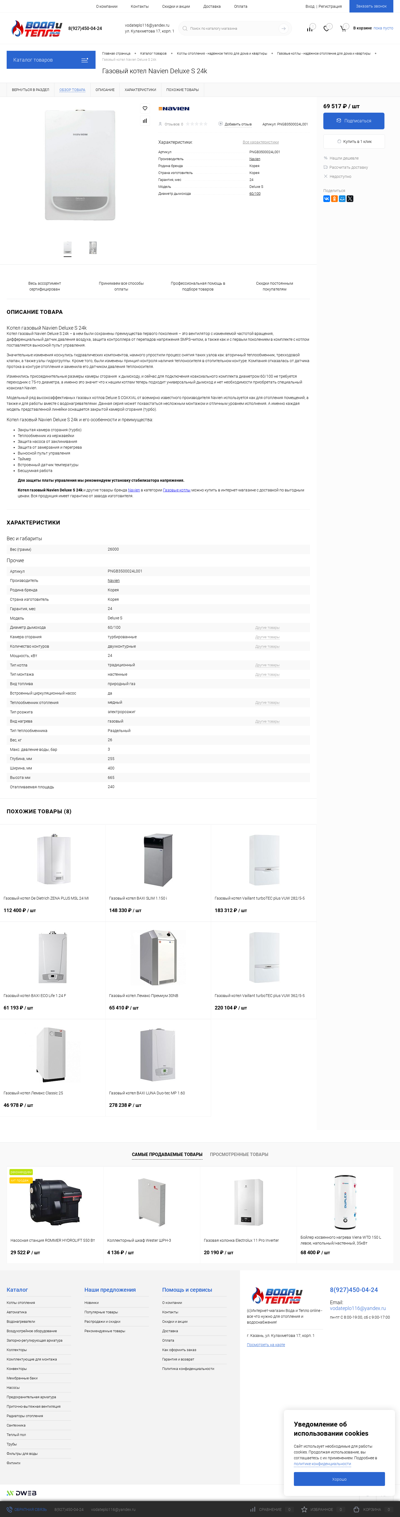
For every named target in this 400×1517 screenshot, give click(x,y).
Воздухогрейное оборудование (32, 1331)
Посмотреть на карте (266, 1345)
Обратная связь (27, 1509)
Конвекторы (17, 1369)
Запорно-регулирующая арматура (34, 1341)
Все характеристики (261, 142)
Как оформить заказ (179, 1350)
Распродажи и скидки (102, 1322)
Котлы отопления (21, 1303)
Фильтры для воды (22, 1454)
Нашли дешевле (341, 158)
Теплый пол (16, 1435)
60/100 (255, 193)
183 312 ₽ (264, 914)
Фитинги (13, 1464)
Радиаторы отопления (25, 1416)
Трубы (12, 1445)
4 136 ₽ (120, 1253)
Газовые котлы (177, 490)
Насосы (13, 1388)
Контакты (140, 6)
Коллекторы (17, 1350)
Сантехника (16, 1426)
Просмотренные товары (239, 1155)
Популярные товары (101, 1313)
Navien (254, 159)
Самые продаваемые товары (167, 1155)
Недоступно (337, 176)
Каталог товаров (51, 60)
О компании (107, 6)
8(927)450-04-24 (69, 1509)
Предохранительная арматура (31, 1397)
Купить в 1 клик (354, 141)
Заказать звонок (371, 6)
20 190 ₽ (218, 1253)
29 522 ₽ (25, 1253)
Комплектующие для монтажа (32, 1360)
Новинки (91, 1303)
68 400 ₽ (315, 1253)
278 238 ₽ (158, 1109)
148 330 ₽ (158, 914)
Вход (310, 6)
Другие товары (267, 628)
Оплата (241, 6)
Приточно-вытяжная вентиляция (34, 1407)
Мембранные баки (22, 1379)
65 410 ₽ (158, 1011)
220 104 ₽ (264, 1011)
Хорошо (339, 1479)
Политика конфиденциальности (188, 1369)
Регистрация (330, 6)
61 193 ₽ (53, 1011)
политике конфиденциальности (322, 1464)
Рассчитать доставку (345, 167)
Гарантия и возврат (178, 1360)
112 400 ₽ (53, 914)
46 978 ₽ (53, 1109)
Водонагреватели (21, 1322)
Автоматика (17, 1313)
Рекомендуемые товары (104, 1331)
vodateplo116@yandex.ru (358, 1309)
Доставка (212, 6)
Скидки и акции (176, 6)
